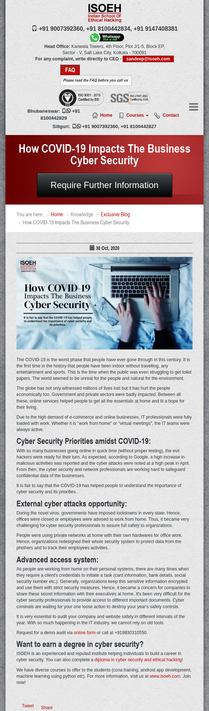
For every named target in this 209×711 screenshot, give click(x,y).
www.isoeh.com (165, 676)
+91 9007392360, (62, 29)
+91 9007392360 (100, 126)
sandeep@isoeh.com (148, 58)
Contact (171, 115)
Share (47, 707)
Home (106, 115)
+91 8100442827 (138, 126)
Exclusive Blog (115, 214)
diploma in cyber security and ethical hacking (138, 659)
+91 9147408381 (156, 29)
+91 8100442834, (109, 29)
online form (85, 632)
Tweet (28, 705)
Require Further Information (104, 185)
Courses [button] (137, 115)
